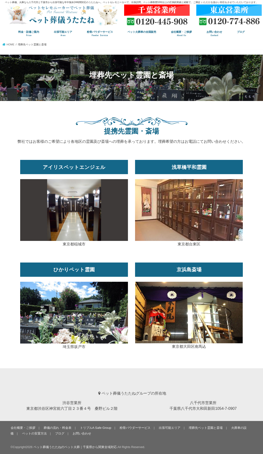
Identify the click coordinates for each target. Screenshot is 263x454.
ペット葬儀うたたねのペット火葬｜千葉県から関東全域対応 (75, 447)
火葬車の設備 (237, 427)
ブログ (241, 31)
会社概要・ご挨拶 (181, 33)
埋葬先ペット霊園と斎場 (203, 427)
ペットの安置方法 (22, 433)
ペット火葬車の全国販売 (141, 31)
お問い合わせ (214, 33)
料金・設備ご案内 (28, 33)
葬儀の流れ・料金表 (57, 427)
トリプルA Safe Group (94, 427)
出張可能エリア (63, 33)
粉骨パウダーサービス (100, 33)
